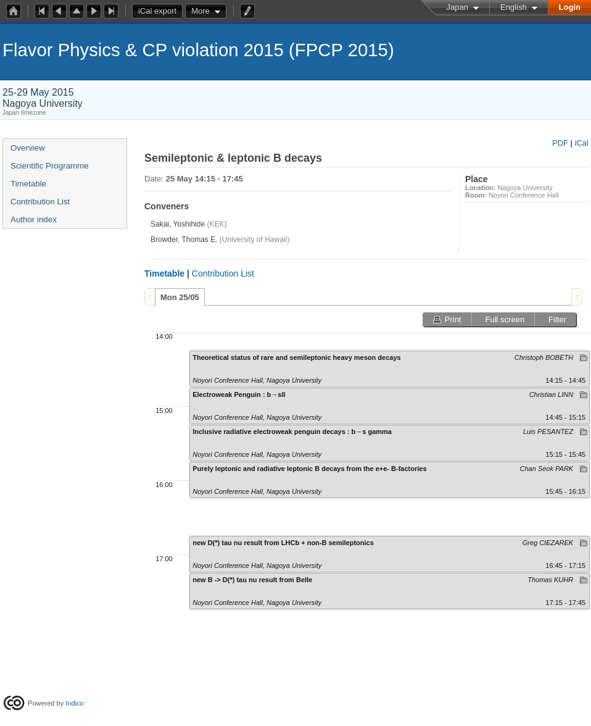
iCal (582, 143)
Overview (27, 147)
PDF (560, 143)
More (200, 10)
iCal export (160, 11)
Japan (457, 7)
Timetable (28, 183)
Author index (33, 219)
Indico (74, 703)
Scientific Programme (49, 165)
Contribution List (40, 201)
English (513, 7)
